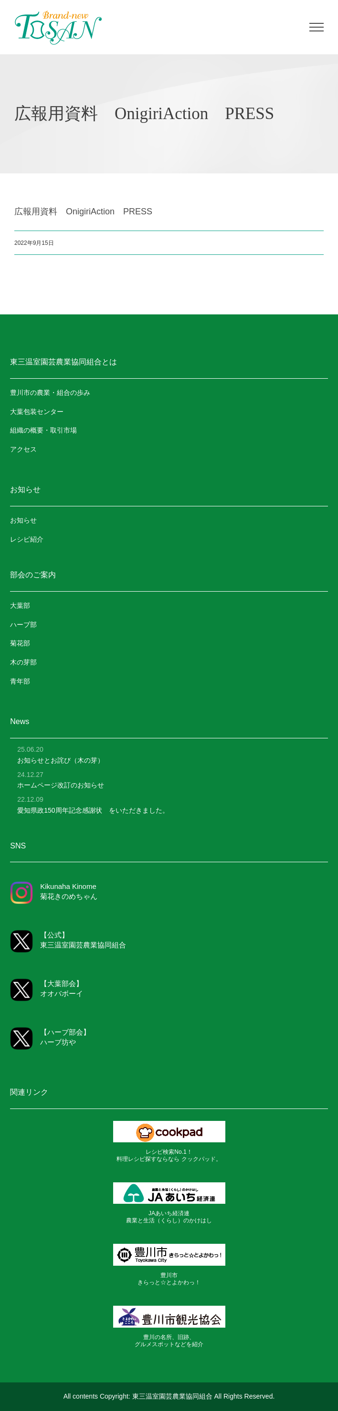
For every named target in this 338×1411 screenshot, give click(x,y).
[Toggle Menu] (317, 27)
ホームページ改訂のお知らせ (60, 785)
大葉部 (20, 605)
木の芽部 (23, 662)
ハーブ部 (23, 624)
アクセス (23, 449)
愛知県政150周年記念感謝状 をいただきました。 (93, 810)
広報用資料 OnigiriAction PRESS (83, 211)
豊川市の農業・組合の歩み (50, 392)
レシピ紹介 (26, 539)
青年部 (20, 681)
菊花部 (20, 643)
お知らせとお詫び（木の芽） (60, 760)
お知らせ (23, 520)
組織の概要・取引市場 (43, 430)
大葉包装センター (36, 411)
